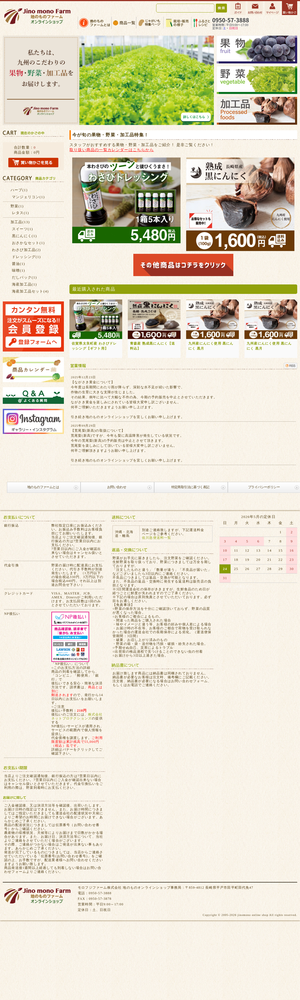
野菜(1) (17, 206)
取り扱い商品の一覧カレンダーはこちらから (111, 150)
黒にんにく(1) (24, 236)
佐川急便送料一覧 (156, 538)
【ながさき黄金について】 (93, 382)
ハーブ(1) (19, 190)
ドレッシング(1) (26, 257)
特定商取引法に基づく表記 (190, 487)
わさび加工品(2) (26, 250)
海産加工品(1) (24, 284)
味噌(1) (18, 270)
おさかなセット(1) (28, 243)
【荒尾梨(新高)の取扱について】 (98, 431)
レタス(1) (20, 213)
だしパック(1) (24, 277)
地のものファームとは (43, 487)
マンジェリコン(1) (28, 197)
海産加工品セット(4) (30, 291)
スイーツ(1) (22, 229)
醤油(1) (18, 264)
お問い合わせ (116, 487)
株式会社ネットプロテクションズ (77, 716)
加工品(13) (20, 222)
